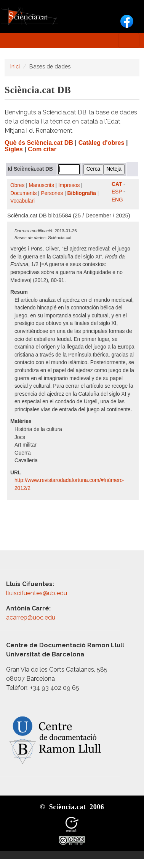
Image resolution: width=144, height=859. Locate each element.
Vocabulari (22, 201)
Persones (52, 193)
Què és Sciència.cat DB (39, 142)
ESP (117, 192)
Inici (15, 66)
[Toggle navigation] (128, 40)
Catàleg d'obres (101, 142)
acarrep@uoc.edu (30, 617)
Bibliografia (81, 193)
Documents (23, 193)
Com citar (42, 149)
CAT (117, 184)
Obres (17, 185)
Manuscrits (41, 185)
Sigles (14, 149)
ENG (117, 200)
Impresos (69, 185)
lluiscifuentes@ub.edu (37, 593)
